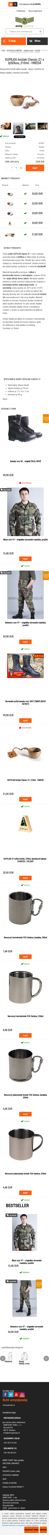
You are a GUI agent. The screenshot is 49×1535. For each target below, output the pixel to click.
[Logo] (24, 21)
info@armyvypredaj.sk (11, 1433)
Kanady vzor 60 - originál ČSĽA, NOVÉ (25, 461)
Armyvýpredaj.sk (9, 1405)
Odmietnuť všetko (31, 1529)
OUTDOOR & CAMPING (14, 50)
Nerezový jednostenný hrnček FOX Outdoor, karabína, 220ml (25, 1096)
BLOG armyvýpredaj (15, 1400)
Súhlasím (43, 1529)
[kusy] (11, 168)
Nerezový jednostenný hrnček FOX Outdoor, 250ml (25, 1173)
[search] (40, 31)
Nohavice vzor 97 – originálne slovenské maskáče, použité (25, 624)
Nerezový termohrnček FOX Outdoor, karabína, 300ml (25, 937)
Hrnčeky (37, 50)
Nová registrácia (35, 11)
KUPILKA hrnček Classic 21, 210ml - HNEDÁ (25, 780)
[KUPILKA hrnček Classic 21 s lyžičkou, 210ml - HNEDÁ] (6, 124)
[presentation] (2, 1358)
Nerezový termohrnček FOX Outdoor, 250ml (25, 1016)
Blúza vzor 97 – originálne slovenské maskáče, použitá (25, 539)
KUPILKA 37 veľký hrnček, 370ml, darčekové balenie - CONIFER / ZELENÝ (25, 860)
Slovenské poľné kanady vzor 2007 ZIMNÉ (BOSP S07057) (25, 702)
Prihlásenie (20, 11)
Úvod (3, 50)
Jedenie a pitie (28, 50)
